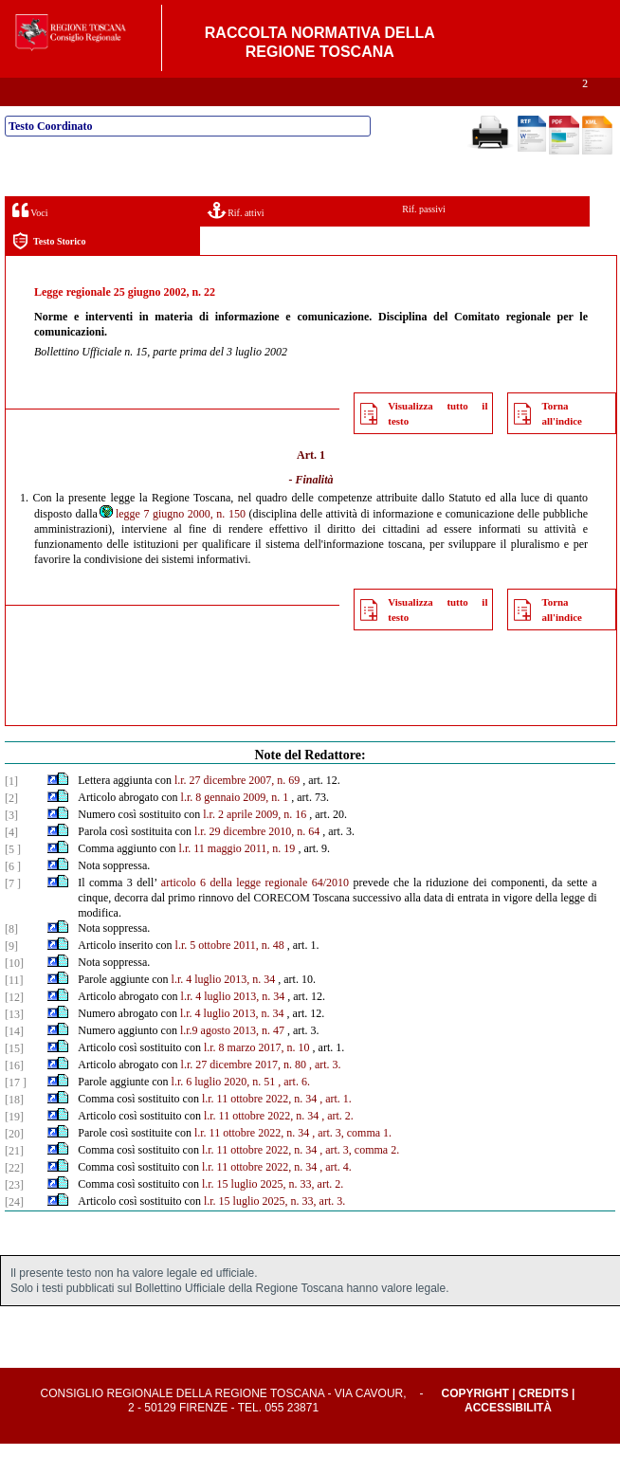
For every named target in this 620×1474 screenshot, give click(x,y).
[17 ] (16, 1112)
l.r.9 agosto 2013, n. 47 (232, 1060)
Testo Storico (48, 272)
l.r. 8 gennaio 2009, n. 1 (235, 827)
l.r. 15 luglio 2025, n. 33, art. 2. (272, 1214)
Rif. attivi (236, 240)
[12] (14, 1027)
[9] (11, 976)
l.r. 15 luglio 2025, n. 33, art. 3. (274, 1231)
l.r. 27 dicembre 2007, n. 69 (237, 810)
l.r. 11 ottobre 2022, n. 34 (259, 1129)
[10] (14, 993)
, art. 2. (337, 1146)
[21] (14, 1181)
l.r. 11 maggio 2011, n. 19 (237, 878)
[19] (14, 1147)
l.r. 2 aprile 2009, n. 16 (254, 844)
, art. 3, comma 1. (352, 1163)
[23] (14, 1215)
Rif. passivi (424, 239)
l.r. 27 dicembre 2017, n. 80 (243, 1094)
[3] (11, 845)
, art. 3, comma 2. (359, 1180)
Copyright (475, 1423)
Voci (29, 240)
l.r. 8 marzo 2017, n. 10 (257, 1077)
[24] (14, 1232)
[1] (11, 811)
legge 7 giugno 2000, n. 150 (172, 544)
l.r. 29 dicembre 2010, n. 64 (256, 861)
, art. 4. (335, 1197)
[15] (14, 1078)
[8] (11, 959)
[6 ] (13, 896)
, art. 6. (294, 1112)
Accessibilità (508, 1438)
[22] (14, 1198)
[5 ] (13, 879)
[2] (11, 828)
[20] (14, 1164)
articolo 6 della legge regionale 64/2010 (255, 912)
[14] (14, 1061)
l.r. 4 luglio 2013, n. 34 (224, 1009)
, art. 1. (335, 1129)
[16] (14, 1095)
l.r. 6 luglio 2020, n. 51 (224, 1112)
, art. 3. (325, 1094)
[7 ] (13, 913)
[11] (14, 1010)
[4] (11, 862)
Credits (544, 1423)
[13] (14, 1044)
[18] (14, 1130)
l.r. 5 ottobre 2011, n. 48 (229, 975)
